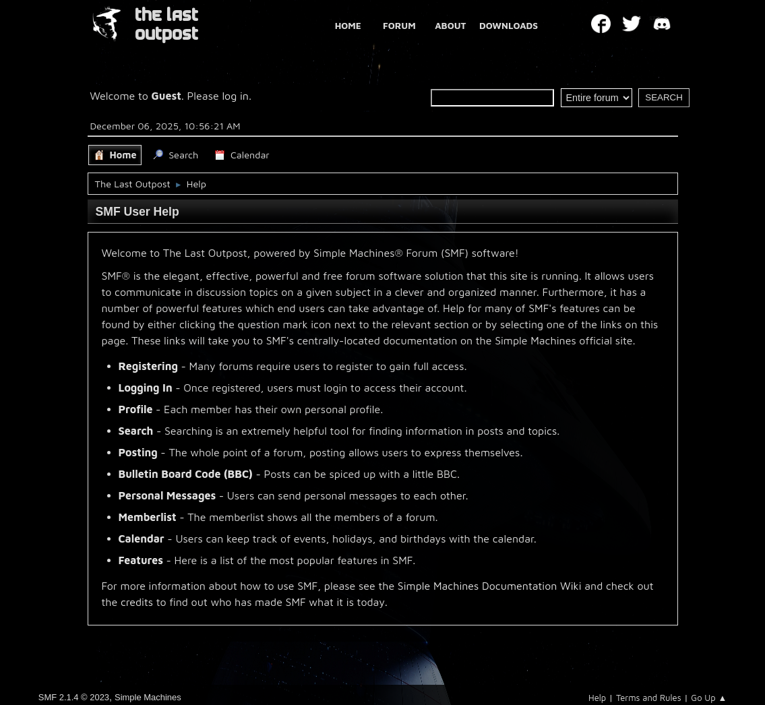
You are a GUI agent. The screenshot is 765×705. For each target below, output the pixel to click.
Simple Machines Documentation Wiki (490, 586)
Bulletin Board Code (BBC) (186, 474)
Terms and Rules (648, 697)
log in (235, 96)
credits (137, 602)
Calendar (141, 538)
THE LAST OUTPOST (166, 24)
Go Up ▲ (709, 697)
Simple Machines (148, 697)
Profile (136, 409)
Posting (138, 452)
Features (141, 560)
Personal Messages (167, 495)
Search (136, 431)
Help (597, 697)
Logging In (146, 387)
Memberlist (148, 517)
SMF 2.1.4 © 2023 (73, 697)
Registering (148, 366)
